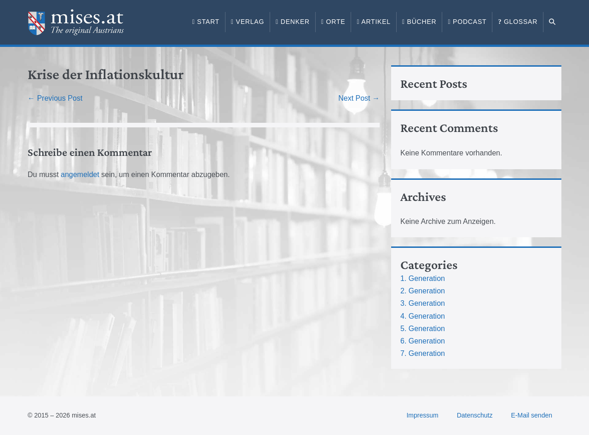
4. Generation (422, 316)
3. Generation (422, 303)
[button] (552, 22)
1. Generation (422, 278)
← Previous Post (55, 98)
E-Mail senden (532, 415)
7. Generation (422, 353)
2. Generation (422, 291)
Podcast (467, 21)
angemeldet (80, 174)
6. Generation (422, 341)
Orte (333, 21)
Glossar (517, 21)
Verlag (247, 21)
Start (205, 21)
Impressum (422, 415)
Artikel (374, 21)
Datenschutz (475, 415)
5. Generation (422, 328)
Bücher (419, 21)
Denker (293, 21)
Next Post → (359, 98)
